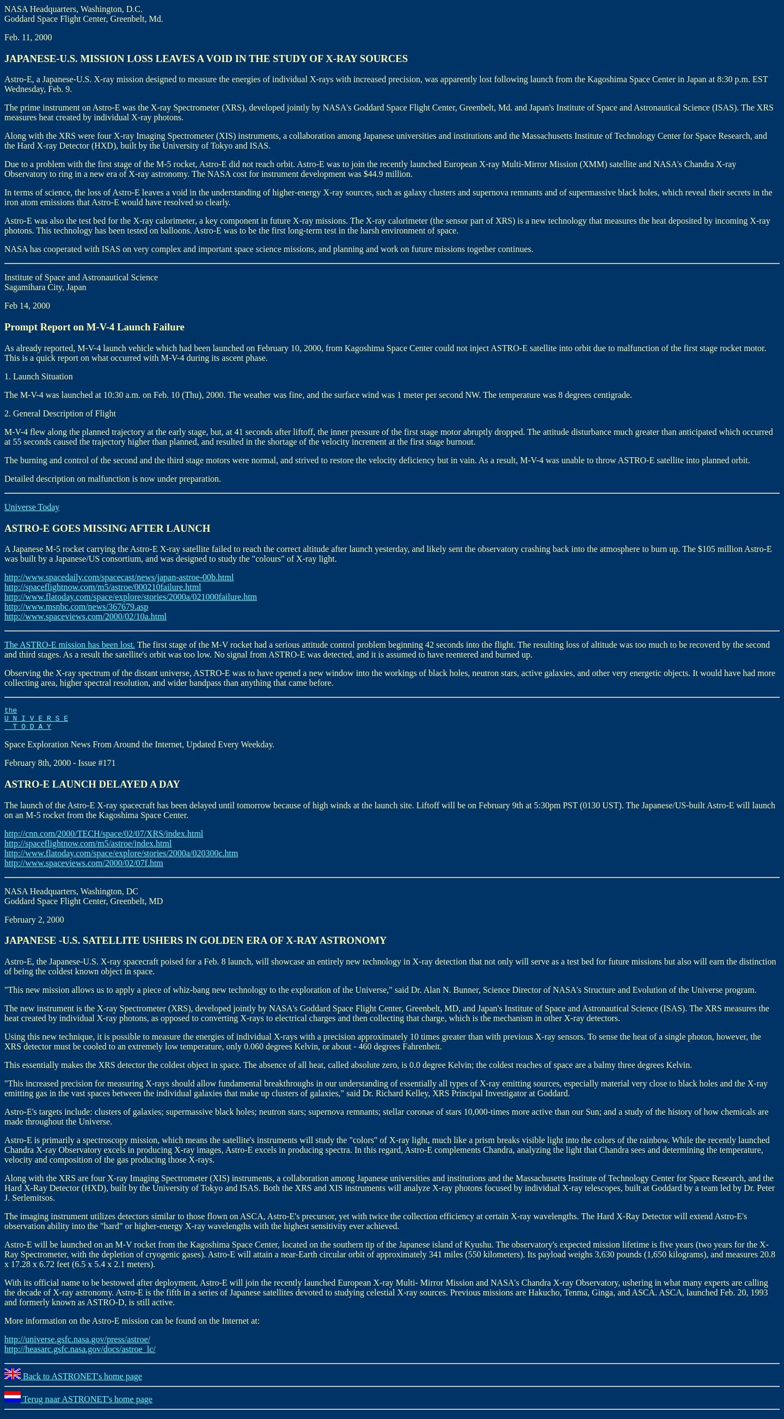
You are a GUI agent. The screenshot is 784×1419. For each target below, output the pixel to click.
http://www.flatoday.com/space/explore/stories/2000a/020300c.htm (121, 858)
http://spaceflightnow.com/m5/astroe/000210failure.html (102, 587)
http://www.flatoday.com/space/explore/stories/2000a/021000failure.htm (130, 596)
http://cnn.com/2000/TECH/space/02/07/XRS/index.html (103, 838)
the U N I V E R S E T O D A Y (36, 721)
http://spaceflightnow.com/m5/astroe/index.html (87, 848)
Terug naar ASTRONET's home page (78, 1404)
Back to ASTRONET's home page (73, 1381)
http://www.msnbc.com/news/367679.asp (76, 606)
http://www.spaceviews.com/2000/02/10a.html (85, 616)
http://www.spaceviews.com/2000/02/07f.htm (83, 868)
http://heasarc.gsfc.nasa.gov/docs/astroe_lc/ (80, 1354)
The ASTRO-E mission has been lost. (69, 644)
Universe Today (31, 507)
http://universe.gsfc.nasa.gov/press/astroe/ (77, 1344)
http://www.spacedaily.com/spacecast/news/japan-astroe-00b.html (119, 577)
